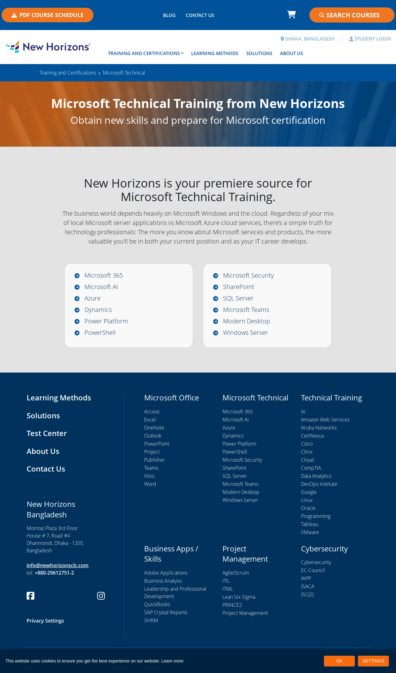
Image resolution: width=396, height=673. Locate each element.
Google (309, 492)
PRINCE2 (232, 605)
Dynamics (98, 309)
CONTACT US (200, 15)
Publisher (154, 459)
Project (152, 451)
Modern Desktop (246, 321)
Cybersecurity (316, 562)
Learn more (172, 660)
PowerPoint (156, 443)
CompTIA (311, 467)
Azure (92, 298)
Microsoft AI (101, 287)
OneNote (154, 427)
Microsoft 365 (103, 275)
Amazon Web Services (325, 419)
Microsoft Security (248, 275)
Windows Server (245, 332)
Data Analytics (316, 475)
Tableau (309, 524)
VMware (310, 532)
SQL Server (238, 298)
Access (151, 411)
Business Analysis (163, 580)
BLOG (169, 15)
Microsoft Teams (246, 309)
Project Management (245, 613)
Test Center (47, 433)
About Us (291, 53)
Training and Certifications (144, 53)
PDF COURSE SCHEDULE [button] (47, 15)
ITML (227, 588)
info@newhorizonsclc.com (57, 565)
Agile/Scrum (235, 572)
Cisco (307, 443)
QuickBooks (157, 604)
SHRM (151, 620)
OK (339, 660)
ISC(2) (307, 594)
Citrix (306, 451)
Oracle (308, 508)
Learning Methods (214, 53)
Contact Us (46, 469)
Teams (151, 467)
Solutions (259, 53)
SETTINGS (373, 660)
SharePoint (238, 287)
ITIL (226, 580)
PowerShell (100, 332)
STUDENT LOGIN (370, 39)
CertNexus (312, 435)
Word (150, 484)
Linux (307, 500)
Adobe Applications (165, 572)
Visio (149, 475)
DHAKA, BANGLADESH (307, 39)
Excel (150, 419)
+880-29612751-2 (54, 573)
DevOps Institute (319, 484)
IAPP (306, 578)
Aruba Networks (319, 427)
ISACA (307, 586)
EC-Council (313, 570)
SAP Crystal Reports (165, 612)
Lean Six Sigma (238, 596)
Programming (315, 516)
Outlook (152, 435)
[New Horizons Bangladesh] (49, 46)
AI (303, 411)
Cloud (307, 459)
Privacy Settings (45, 621)
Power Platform (106, 321)
